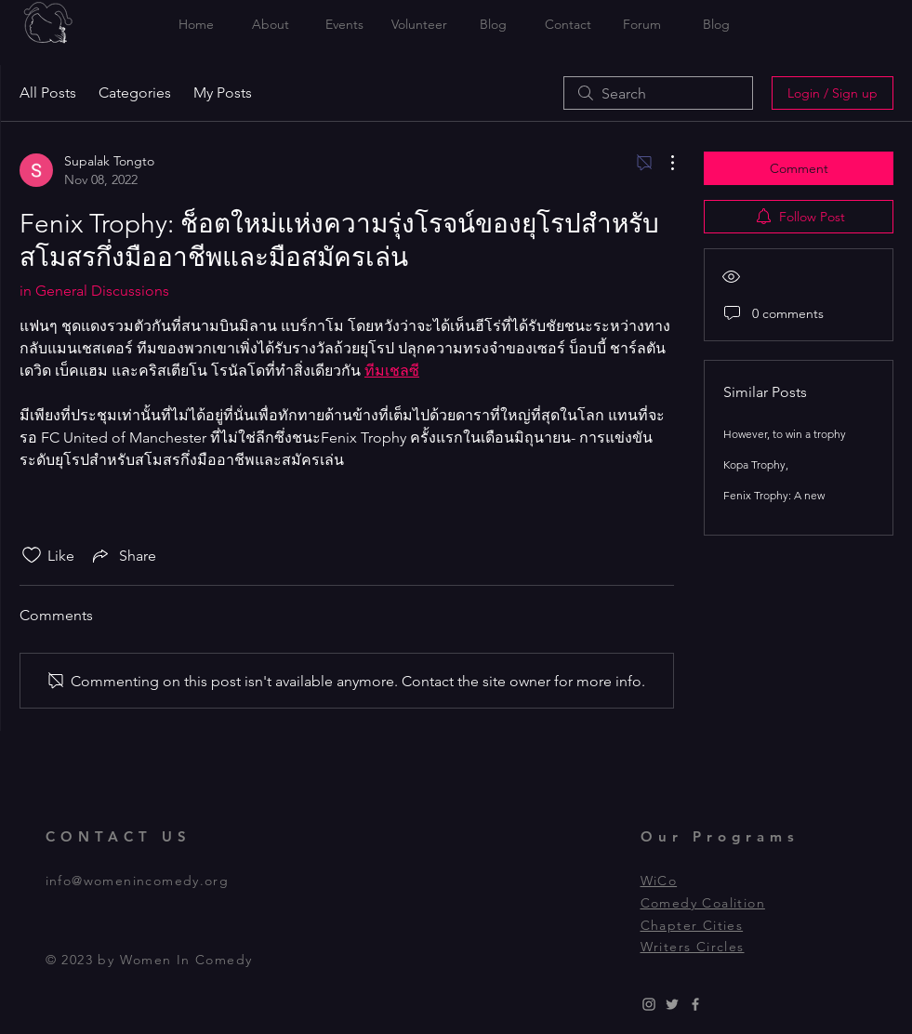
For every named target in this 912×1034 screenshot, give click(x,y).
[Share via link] (122, 555)
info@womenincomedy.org (138, 880)
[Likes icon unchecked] (32, 555)
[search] (658, 93)
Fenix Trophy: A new (774, 495)
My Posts (222, 92)
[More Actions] (663, 163)
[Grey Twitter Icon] (672, 1004)
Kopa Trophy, (755, 464)
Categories (135, 92)
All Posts (48, 92)
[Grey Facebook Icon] (695, 1004)
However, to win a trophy (784, 434)
